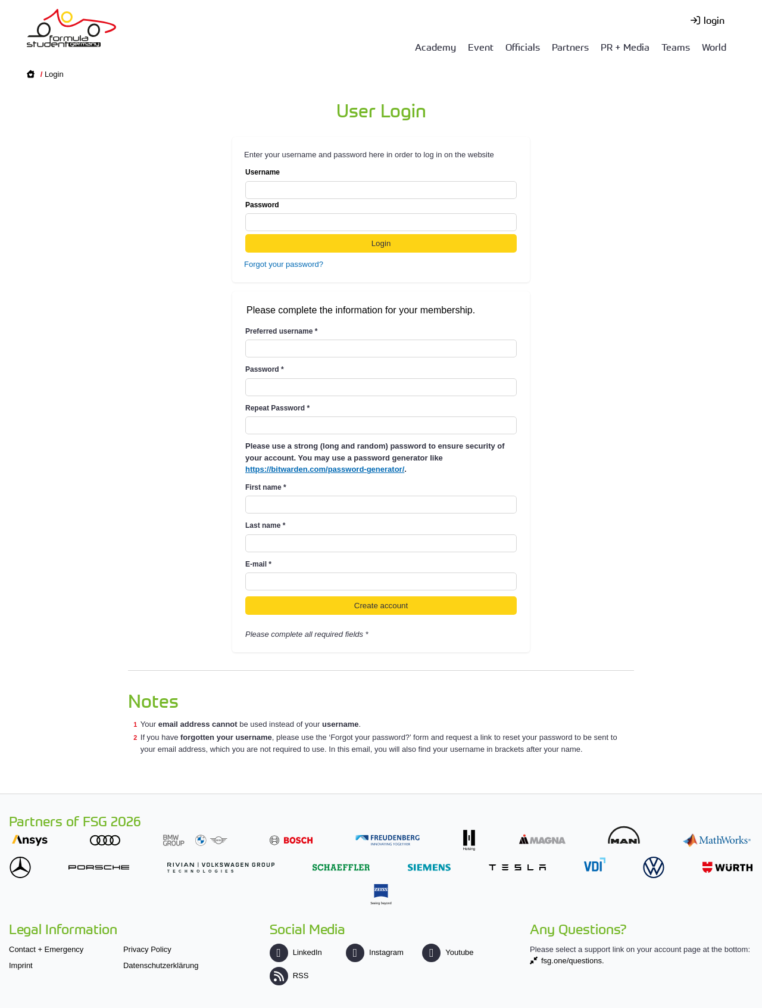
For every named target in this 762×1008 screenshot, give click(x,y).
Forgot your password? (283, 264)
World (714, 46)
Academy (435, 46)
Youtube (447, 952)
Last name (265, 525)
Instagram (375, 952)
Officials (522, 46)
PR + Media (625, 46)
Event (481, 46)
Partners (570, 46)
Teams (675, 46)
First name (265, 487)
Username (381, 183)
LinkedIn (296, 952)
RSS (289, 975)
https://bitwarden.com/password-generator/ (324, 469)
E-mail (258, 564)
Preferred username (281, 331)
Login (54, 74)
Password (381, 216)
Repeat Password (277, 408)
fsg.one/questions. (572, 960)
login (714, 20)
